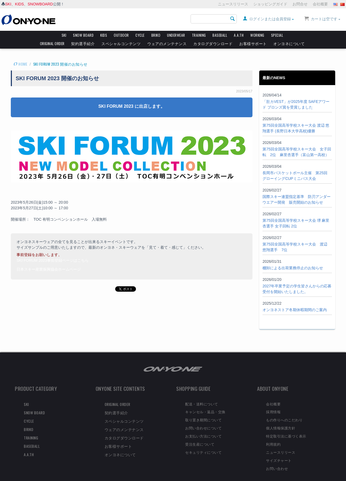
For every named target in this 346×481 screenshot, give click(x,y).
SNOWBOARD (40, 4)
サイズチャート (279, 450)
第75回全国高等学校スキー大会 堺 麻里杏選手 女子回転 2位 (295, 214)
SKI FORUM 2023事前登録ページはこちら (52, 251)
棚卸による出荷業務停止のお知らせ (292, 258)
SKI (8, 4)
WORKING (257, 35)
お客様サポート (253, 43)
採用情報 (273, 402)
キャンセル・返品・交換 (205, 402)
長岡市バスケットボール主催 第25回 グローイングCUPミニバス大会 (294, 166)
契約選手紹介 (83, 43)
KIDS (19, 4)
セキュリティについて (203, 442)
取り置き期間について (203, 410)
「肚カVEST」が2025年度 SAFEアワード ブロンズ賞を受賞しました (296, 95)
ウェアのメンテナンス (167, 43)
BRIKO (156, 35)
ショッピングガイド (270, 4)
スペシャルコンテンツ (121, 43)
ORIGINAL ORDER (52, 43)
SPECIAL (277, 35)
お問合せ (300, 4)
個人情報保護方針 (280, 418)
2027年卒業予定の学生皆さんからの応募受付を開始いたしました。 (296, 279)
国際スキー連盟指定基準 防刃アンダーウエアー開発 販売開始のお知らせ (296, 190)
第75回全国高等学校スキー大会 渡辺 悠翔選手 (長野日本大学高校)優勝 (295, 119)
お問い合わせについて (203, 418)
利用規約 (273, 434)
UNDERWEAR (176, 35)
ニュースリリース (233, 4)
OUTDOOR (121, 35)
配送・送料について (201, 394)
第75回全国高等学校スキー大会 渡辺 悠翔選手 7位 (294, 238)
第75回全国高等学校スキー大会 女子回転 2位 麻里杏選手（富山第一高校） (296, 142)
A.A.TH (239, 35)
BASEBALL (219, 35)
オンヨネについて (289, 43)
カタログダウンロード (212, 43)
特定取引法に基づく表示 (286, 426)
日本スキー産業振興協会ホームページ (48, 260)
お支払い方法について (203, 426)
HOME (20, 54)
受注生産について (199, 434)
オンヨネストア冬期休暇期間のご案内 (294, 300)
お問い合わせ (277, 459)
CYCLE (140, 35)
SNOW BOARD (83, 35)
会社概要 (320, 4)
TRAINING (199, 35)
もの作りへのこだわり (284, 410)
